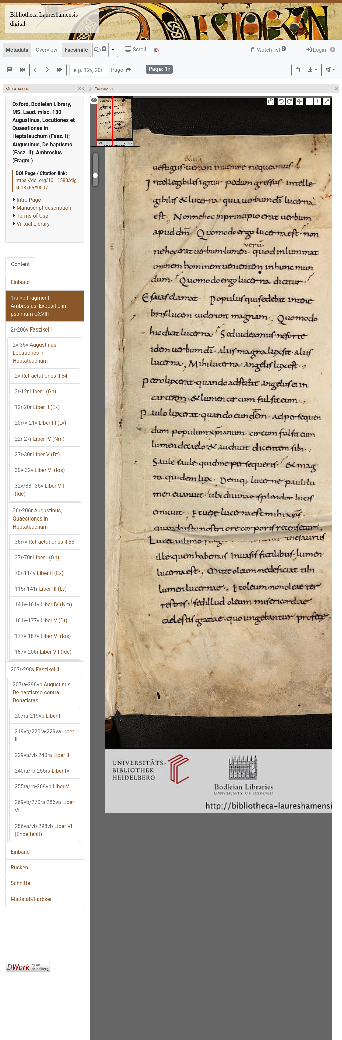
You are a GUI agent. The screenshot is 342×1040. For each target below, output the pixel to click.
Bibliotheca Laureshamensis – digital (46, 19)
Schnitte (20, 883)
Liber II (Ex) (37, 407)
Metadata (17, 49)
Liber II (44, 735)
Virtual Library (33, 224)
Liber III (43, 755)
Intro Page (29, 200)
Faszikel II (35, 669)
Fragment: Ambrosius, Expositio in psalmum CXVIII (38, 306)
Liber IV (42, 771)
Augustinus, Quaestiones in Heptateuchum (37, 518)
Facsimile (76, 49)
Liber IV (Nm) (40, 439)
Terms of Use (32, 216)
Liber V (42, 786)
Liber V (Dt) (37, 454)
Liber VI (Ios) (40, 470)
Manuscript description (44, 208)
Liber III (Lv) (40, 423)
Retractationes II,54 (41, 376)
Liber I (37, 716)
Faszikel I (31, 329)
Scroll (135, 49)
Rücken (19, 867)
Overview (46, 49)
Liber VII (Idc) (39, 490)
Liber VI (44, 806)
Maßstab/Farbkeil (32, 899)
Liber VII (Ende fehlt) (44, 830)
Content (20, 264)
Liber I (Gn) (35, 391)
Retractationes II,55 (44, 542)
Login (316, 49)
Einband (20, 282)
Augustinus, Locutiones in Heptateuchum (35, 353)
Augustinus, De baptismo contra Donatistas (42, 692)
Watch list (268, 49)
